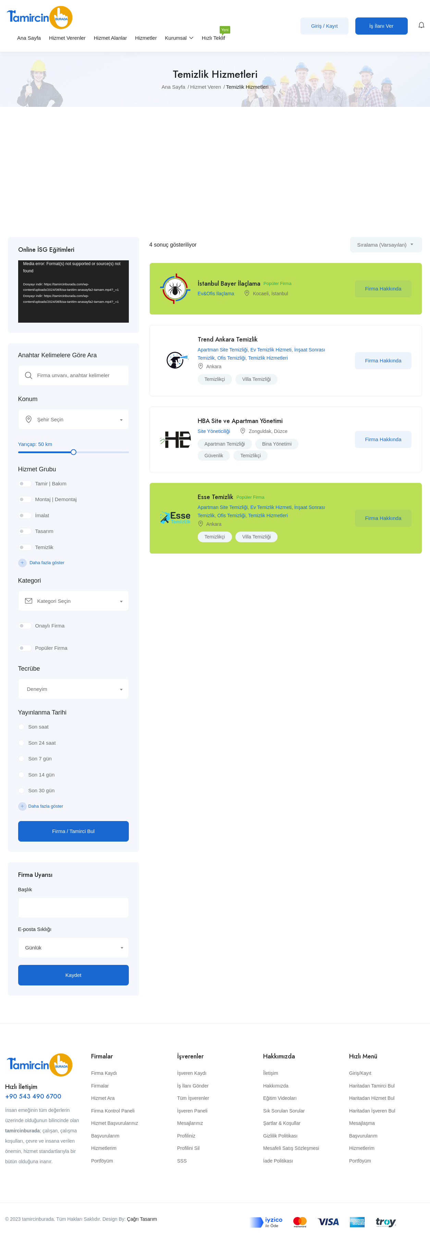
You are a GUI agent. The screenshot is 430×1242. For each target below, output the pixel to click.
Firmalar (100, 1086)
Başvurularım (105, 1136)
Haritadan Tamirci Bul (372, 1086)
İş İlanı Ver (381, 26)
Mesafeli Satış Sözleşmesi (291, 1148)
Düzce (280, 431)
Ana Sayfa (29, 38)
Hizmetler (146, 38)
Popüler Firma (51, 648)
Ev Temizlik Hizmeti (271, 349)
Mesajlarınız (190, 1123)
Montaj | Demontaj (56, 499)
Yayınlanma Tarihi (42, 712)
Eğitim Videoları (280, 1098)
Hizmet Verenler (67, 38)
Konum (28, 399)
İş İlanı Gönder (193, 1086)
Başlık (25, 889)
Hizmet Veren (205, 87)
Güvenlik (214, 455)
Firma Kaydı (104, 1073)
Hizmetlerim (103, 1148)
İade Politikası (278, 1161)
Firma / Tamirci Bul (73, 831)
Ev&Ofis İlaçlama (216, 293)
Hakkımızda (275, 1086)
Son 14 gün (41, 775)
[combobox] (73, 419)
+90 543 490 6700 (33, 1096)
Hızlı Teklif (213, 35)
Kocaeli (261, 293)
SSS (182, 1161)
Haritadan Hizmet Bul (371, 1098)
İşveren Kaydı (192, 1073)
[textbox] (69, 419)
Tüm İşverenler (193, 1098)
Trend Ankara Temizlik (228, 339)
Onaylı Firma (50, 626)
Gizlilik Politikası (280, 1136)
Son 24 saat (42, 743)
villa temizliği (256, 379)
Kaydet (73, 975)
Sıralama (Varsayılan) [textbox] (382, 245)
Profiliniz (186, 1136)
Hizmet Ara (102, 1098)
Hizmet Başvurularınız (114, 1123)
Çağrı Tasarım (142, 1219)
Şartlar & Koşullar (281, 1123)
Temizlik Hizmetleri (268, 358)
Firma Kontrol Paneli (113, 1111)
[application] (73, 291)
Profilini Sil (188, 1148)
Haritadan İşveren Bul (372, 1111)
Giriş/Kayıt (360, 1073)
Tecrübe (29, 669)
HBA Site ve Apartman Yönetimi (240, 421)
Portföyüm (102, 1161)
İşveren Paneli (192, 1111)
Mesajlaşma (362, 1123)
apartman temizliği (225, 444)
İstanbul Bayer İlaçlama (229, 283)
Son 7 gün (40, 758)
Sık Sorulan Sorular (284, 1111)
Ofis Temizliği (231, 358)
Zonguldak (260, 431)
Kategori (29, 580)
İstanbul (279, 293)
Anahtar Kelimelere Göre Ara (57, 355)
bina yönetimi (277, 444)
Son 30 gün (41, 790)
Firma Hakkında (383, 288)
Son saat (38, 727)
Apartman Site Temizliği (223, 349)
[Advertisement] (215, 172)
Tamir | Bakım (50, 483)
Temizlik (44, 547)
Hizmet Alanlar (110, 38)
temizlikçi (215, 379)
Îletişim (270, 1073)
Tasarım (44, 531)
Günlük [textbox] (33, 948)
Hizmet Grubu (37, 469)
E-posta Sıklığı (35, 929)
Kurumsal (179, 38)
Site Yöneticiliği (214, 431)
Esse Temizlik (215, 497)
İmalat (42, 515)
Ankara (213, 366)
